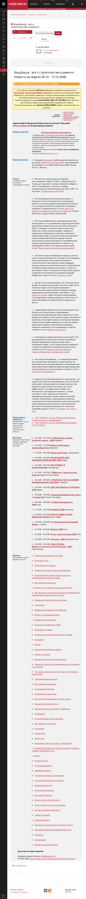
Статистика (42, 47)
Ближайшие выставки (70, 118)
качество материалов (44, 790)
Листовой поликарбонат (44, 371)
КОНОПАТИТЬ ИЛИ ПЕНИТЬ (47, 800)
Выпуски (35, 2)
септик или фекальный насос (47, 810)
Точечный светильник (44, 689)
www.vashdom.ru (21, 125)
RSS (30, 38)
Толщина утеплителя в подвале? (49, 780)
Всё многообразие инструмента (56, 132)
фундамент (39, 639)
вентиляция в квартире (45, 583)
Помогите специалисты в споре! (48, 555)
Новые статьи (67, 115)
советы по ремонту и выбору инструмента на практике (52, 209)
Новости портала (68, 113)
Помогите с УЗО (41, 560)
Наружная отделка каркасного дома (50, 600)
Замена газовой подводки (46, 845)
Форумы (16, 555)
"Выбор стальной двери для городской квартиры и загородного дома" (51, 350)
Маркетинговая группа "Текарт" (61, 858)
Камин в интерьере (57, 329)
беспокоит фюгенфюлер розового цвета (52, 699)
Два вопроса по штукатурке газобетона (52, 709)
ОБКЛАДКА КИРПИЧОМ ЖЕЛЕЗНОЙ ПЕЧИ (52, 830)
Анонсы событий (68, 112)
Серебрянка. (39, 714)
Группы (48, 2)
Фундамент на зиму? (43, 630)
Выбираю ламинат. (42, 770)
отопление (39, 728)
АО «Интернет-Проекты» (19, 891)
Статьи (16, 179)
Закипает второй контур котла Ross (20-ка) (53, 825)
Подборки (62, 2)
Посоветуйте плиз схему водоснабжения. (52, 570)
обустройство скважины (45, 723)
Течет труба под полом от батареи (50, 805)
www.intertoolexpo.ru (50, 153)
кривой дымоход (42, 820)
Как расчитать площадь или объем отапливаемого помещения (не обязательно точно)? (56, 593)
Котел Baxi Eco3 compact (45, 565)
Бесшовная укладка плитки (46, 704)
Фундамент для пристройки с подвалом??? (53, 743)
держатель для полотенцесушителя (50, 659)
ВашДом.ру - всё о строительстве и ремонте (25, 25)
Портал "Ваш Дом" (37, 858)
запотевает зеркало (43, 795)
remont (37, 644)
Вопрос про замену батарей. (47, 615)
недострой (39, 738)
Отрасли (31, 15)
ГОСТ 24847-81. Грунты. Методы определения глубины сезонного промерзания (53, 418)
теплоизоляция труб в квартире (48, 718)
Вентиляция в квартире (45, 684)
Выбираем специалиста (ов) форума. (50, 610)
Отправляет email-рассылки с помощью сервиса (47, 9)
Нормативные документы (71, 117)
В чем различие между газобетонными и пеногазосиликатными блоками (51, 576)
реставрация (40, 840)
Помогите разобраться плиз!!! (47, 625)
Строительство (42, 15)
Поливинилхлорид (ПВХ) (52, 191)
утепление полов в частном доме (49, 775)
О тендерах (39, 605)
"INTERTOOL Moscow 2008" (52, 162)
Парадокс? (39, 835)
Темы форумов (68, 120)
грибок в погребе (42, 815)
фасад (37, 756)
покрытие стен (41, 761)
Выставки (48, 160)
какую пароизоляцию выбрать (48, 649)
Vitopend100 (39, 733)
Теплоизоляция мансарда (45, 679)
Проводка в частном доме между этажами (53, 634)
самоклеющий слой (43, 785)
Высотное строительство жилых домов (56, 248)
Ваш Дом (45, 41)
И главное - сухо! (64, 275)
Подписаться (22, 32)
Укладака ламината (43, 765)
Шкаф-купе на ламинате (45, 620)
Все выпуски (49, 63)
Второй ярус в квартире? (45, 694)
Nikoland (68, 891)
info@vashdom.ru (48, 856)
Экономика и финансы (18, 15)
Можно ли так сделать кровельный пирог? (53, 588)
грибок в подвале (42, 654)
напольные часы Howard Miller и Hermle (33, 93)
